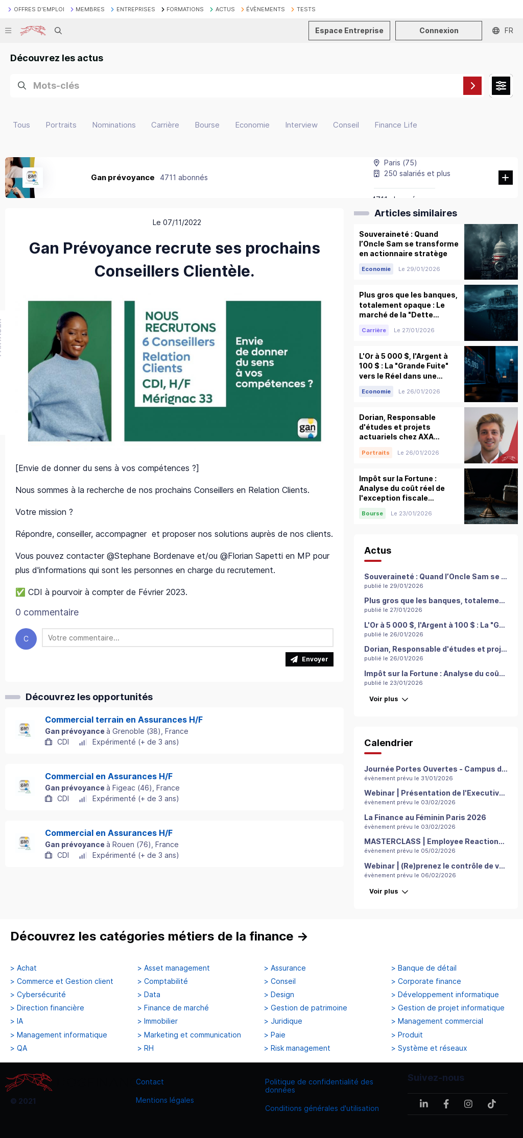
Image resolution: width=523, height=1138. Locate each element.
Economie (252, 125)
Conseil (346, 125)
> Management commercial (437, 1021)
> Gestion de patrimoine (305, 1008)
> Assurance (285, 968)
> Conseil (280, 981)
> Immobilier (157, 1021)
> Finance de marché (173, 1008)
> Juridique (283, 1021)
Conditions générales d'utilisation (322, 1108)
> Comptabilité (162, 981)
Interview (301, 125)
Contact (150, 1081)
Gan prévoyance (123, 177)
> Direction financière (47, 1008)
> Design (279, 995)
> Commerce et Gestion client (61, 981)
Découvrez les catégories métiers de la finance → (159, 936)
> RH (145, 1048)
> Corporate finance (426, 981)
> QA (18, 1048)
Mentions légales (165, 1100)
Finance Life (395, 125)
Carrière (165, 125)
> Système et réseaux (429, 1048)
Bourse (207, 125)
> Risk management (297, 1048)
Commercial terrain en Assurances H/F (124, 719)
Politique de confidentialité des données (319, 1085)
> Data (148, 995)
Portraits (61, 125)
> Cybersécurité (38, 995)
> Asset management (173, 968)
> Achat (23, 968)
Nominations (114, 125)
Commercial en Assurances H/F (109, 776)
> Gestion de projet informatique (448, 1008)
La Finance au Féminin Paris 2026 (425, 817)
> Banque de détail (424, 968)
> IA (16, 1021)
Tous (21, 125)
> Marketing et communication (189, 1035)
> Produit (407, 1035)
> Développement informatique (445, 995)
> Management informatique (58, 1035)
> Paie (275, 1035)
